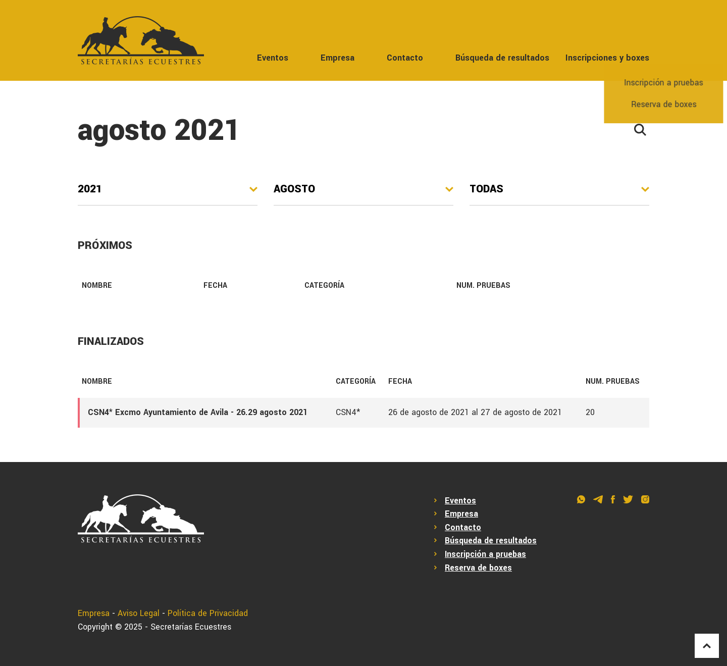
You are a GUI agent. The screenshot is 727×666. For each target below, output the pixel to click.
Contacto (405, 58)
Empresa (337, 58)
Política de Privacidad (208, 613)
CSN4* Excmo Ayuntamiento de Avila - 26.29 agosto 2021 (197, 412)
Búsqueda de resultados (502, 58)
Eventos (272, 58)
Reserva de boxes (478, 568)
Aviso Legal (139, 613)
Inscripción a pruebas (485, 554)
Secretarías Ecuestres (190, 627)
